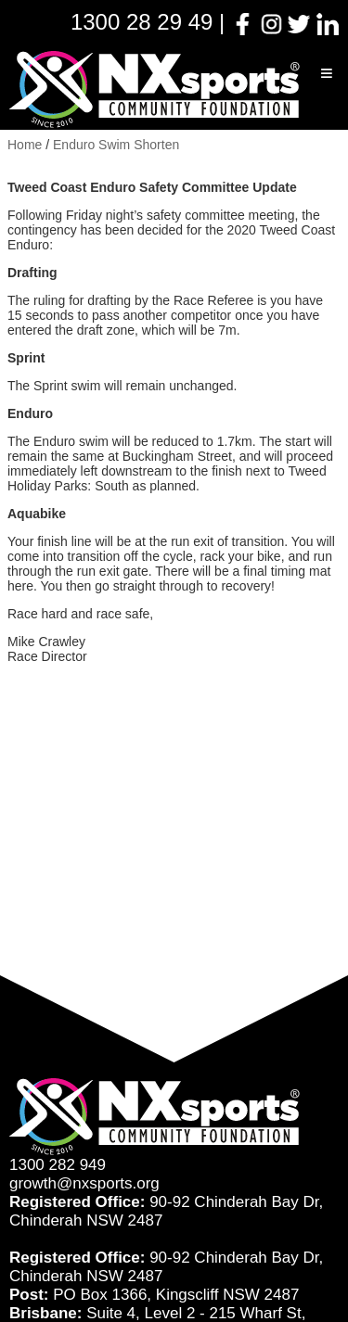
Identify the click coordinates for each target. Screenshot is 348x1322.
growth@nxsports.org (84, 1183)
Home (24, 144)
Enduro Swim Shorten (116, 144)
